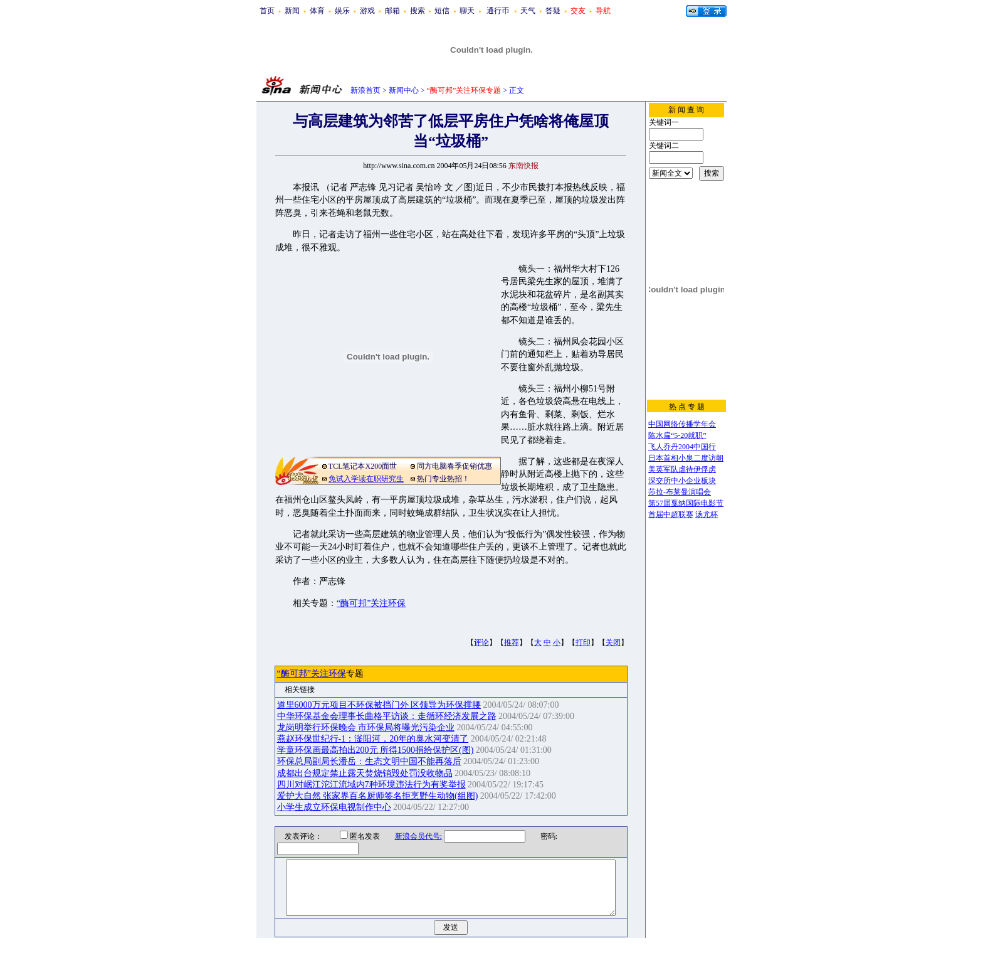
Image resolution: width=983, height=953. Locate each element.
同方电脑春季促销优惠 (454, 466)
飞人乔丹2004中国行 (682, 446)
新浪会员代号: (410, 836)
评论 (481, 642)
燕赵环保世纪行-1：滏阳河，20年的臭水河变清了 (373, 738)
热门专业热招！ (443, 478)
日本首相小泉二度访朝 (685, 458)
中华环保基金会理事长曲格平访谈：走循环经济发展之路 (387, 716)
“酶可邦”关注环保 (371, 603)
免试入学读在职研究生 (366, 478)
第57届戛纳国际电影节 (685, 503)
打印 (583, 642)
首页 (267, 10)
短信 (441, 10)
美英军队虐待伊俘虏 (682, 469)
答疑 (552, 10)
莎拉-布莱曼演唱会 (679, 491)
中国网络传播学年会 (682, 424)
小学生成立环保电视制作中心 (334, 807)
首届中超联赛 (670, 514)
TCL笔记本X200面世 (363, 466)
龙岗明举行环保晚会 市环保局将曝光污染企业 (366, 727)
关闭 (613, 642)
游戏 (367, 10)
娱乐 (342, 10)
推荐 (511, 642)
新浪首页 (365, 90)
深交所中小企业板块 (682, 480)
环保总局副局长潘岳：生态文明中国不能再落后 (369, 761)
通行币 (497, 10)
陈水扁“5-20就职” (677, 435)
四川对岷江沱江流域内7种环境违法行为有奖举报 (371, 784)
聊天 (467, 10)
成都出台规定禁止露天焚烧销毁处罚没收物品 (365, 773)
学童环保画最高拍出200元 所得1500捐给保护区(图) (375, 750)
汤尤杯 (706, 514)
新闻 (292, 10)
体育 (317, 10)
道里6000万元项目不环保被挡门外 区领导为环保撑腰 (379, 705)
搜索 (417, 10)
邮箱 (392, 10)
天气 (527, 10)
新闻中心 (404, 90)
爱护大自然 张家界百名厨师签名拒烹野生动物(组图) (377, 796)
